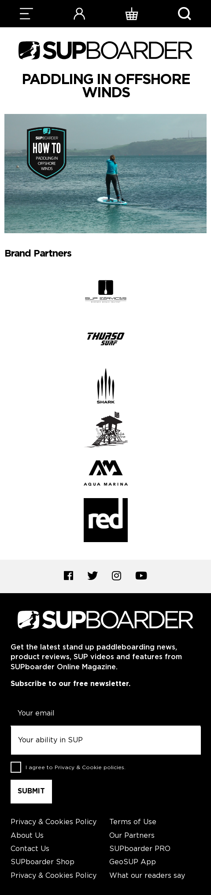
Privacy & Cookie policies (89, 767)
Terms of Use (132, 822)
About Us (27, 836)
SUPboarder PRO (139, 849)
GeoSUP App (132, 862)
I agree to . (76, 767)
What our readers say (147, 876)
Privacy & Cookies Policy (53, 822)
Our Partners (132, 836)
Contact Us (30, 849)
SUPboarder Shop (42, 862)
